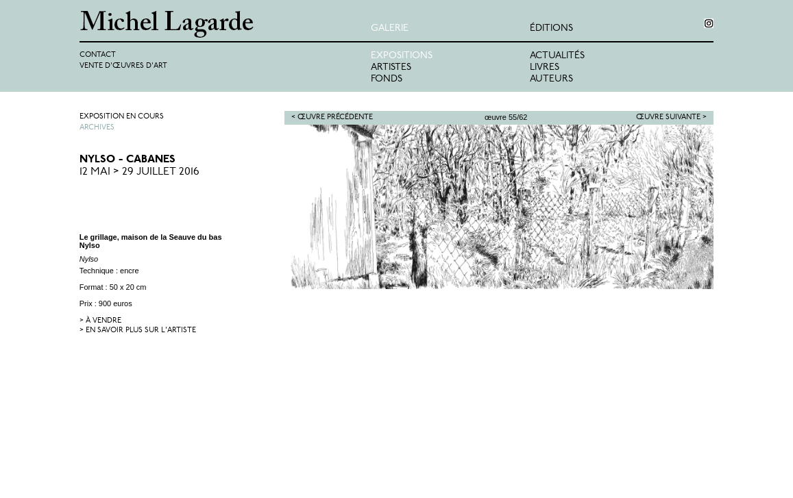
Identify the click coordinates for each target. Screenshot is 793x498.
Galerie (389, 28)
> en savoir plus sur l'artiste (138, 330)
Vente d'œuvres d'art (123, 66)
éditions (551, 28)
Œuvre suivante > (671, 117)
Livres (544, 67)
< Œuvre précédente (332, 117)
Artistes (391, 67)
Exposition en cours (122, 117)
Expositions (401, 56)
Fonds (386, 79)
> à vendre (100, 321)
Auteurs (551, 79)
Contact (98, 55)
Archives (97, 128)
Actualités (557, 56)
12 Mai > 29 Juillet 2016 (139, 171)
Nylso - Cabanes (127, 159)
